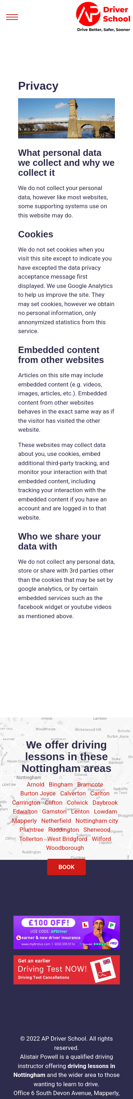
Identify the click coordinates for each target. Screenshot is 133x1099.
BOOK (66, 867)
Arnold (36, 784)
